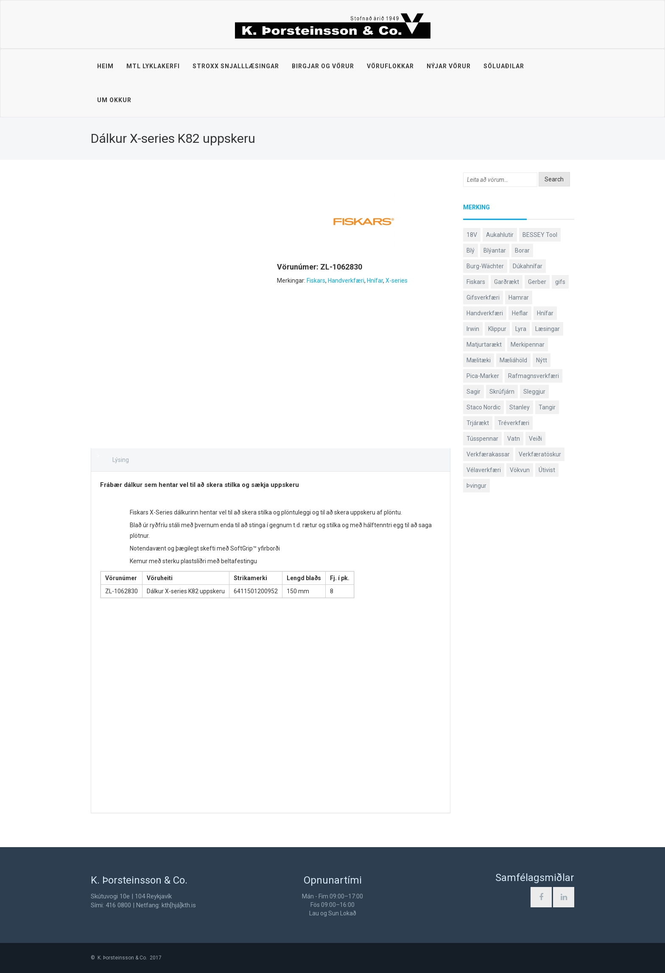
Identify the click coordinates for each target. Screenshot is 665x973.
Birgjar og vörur (323, 66)
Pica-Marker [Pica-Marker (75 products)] (483, 376)
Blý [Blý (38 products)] (471, 250)
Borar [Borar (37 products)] (522, 250)
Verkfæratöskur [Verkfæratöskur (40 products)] (540, 454)
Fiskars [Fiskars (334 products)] (476, 281)
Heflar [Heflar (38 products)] (520, 313)
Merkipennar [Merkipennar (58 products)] (528, 344)
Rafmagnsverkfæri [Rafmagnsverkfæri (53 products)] (533, 376)
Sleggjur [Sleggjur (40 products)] (534, 391)
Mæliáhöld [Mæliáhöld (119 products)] (513, 360)
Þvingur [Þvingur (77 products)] (476, 485)
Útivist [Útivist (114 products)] (547, 470)
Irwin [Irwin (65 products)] (473, 328)
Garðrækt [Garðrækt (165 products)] (506, 281)
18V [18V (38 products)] (472, 234)
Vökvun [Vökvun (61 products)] (520, 470)
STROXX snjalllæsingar (236, 66)
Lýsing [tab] (120, 459)
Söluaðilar (503, 66)
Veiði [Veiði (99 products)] (535, 438)
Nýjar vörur (449, 66)
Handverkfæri (346, 280)
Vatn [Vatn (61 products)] (513, 438)
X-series (397, 280)
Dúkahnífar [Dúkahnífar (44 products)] (527, 266)
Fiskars (316, 280)
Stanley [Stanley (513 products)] (519, 407)
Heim (105, 66)
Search (554, 179)
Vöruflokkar (390, 66)
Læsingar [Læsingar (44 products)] (547, 328)
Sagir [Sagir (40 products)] (474, 391)
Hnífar (375, 280)
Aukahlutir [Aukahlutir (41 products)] (500, 234)
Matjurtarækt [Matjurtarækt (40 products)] (484, 344)
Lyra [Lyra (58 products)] (520, 328)
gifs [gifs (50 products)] (560, 281)
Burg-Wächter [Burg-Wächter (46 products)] (485, 266)
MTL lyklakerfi (153, 66)
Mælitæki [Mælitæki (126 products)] (479, 360)
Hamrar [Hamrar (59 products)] (519, 297)
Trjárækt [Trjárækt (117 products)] (478, 423)
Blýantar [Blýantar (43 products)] (494, 250)
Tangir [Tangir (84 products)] (547, 407)
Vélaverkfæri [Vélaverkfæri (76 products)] (484, 470)
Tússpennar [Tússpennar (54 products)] (482, 438)
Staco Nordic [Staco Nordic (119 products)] (483, 407)
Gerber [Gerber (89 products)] (537, 281)
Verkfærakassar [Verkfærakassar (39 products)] (488, 454)
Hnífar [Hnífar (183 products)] (545, 313)
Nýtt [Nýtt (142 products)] (541, 360)
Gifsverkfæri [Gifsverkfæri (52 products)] (483, 297)
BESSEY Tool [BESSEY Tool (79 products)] (539, 234)
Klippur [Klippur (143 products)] (497, 328)
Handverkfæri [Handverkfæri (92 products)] (485, 313)
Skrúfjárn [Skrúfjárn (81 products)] (501, 391)
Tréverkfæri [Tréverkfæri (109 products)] (513, 423)
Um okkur (114, 100)
